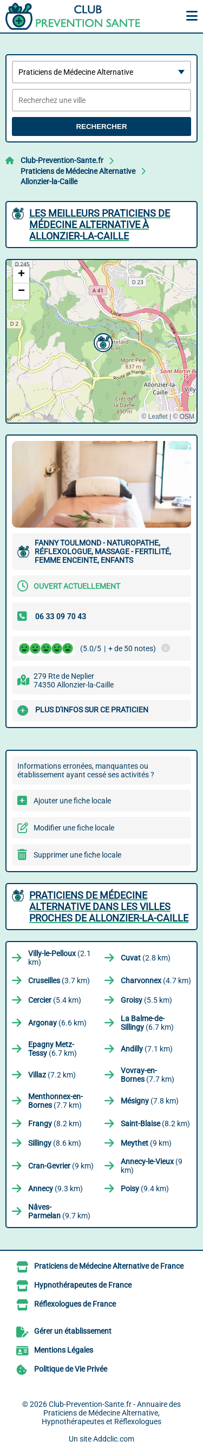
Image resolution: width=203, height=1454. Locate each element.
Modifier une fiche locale (74, 827)
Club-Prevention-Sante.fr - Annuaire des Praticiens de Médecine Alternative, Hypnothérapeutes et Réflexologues (111, 1413)
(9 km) (146, 1143)
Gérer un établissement (73, 1331)
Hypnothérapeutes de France (83, 1285)
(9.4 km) (145, 1188)
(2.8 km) (146, 957)
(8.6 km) (54, 1143)
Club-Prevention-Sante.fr (62, 160)
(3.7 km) (59, 980)
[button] (102, 341)
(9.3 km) (55, 1188)
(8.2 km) (55, 1123)
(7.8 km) (150, 1100)
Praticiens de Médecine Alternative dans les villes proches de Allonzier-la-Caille (108, 907)
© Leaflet (154, 416)
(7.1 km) (147, 1048)
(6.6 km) (57, 1022)
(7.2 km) (52, 1074)
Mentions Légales (63, 1350)
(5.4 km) (54, 1000)
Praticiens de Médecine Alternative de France (109, 1266)
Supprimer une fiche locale (77, 855)
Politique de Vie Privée (70, 1369)
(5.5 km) (146, 1000)
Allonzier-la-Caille (49, 181)
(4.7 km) (156, 980)
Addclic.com (113, 1438)
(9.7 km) (59, 1211)
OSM (187, 416)
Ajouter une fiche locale (72, 800)
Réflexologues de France (75, 1304)
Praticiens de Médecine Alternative (78, 171)
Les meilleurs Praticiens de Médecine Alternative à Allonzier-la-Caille (99, 224)
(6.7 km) (147, 1022)
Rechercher (101, 126)
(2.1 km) (59, 957)
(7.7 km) (147, 1074)
